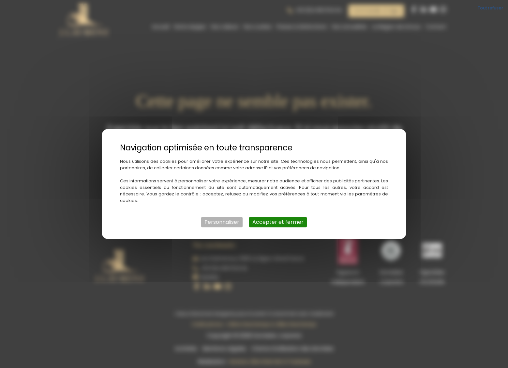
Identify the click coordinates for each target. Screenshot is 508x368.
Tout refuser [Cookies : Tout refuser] (490, 8)
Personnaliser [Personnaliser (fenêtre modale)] (221, 222)
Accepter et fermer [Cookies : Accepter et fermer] (278, 222)
